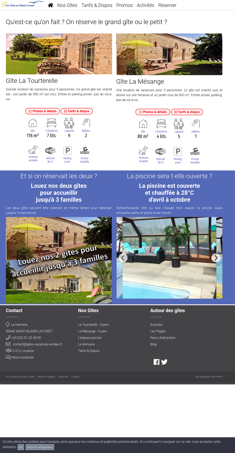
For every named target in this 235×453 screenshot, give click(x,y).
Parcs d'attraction (162, 406)
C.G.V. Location (20, 420)
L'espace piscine (89, 406)
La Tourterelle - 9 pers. (94, 393)
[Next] (215, 326)
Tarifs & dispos (76, 180)
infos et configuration (40, 447)
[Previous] (123, 326)
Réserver (167, 5)
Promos (124, 5)
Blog (153, 413)
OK (21, 447)
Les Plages (158, 400)
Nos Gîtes (67, 5)
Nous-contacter (20, 426)
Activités (145, 5)
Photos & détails (43, 180)
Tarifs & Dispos (97, 5)
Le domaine (86, 413)
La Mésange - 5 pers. (93, 400)
